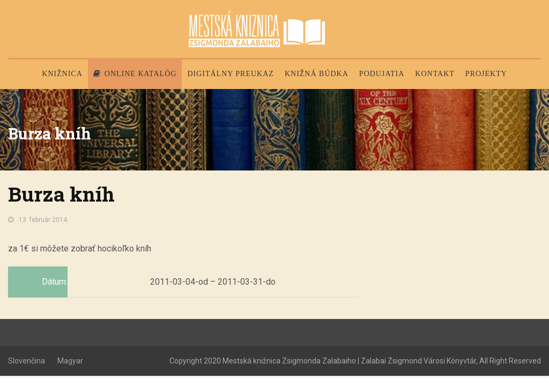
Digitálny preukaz (230, 74)
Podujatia (381, 74)
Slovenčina (26, 361)
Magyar (70, 361)
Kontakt (435, 74)
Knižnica (62, 74)
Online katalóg (135, 74)
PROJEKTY (486, 74)
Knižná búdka (316, 74)
